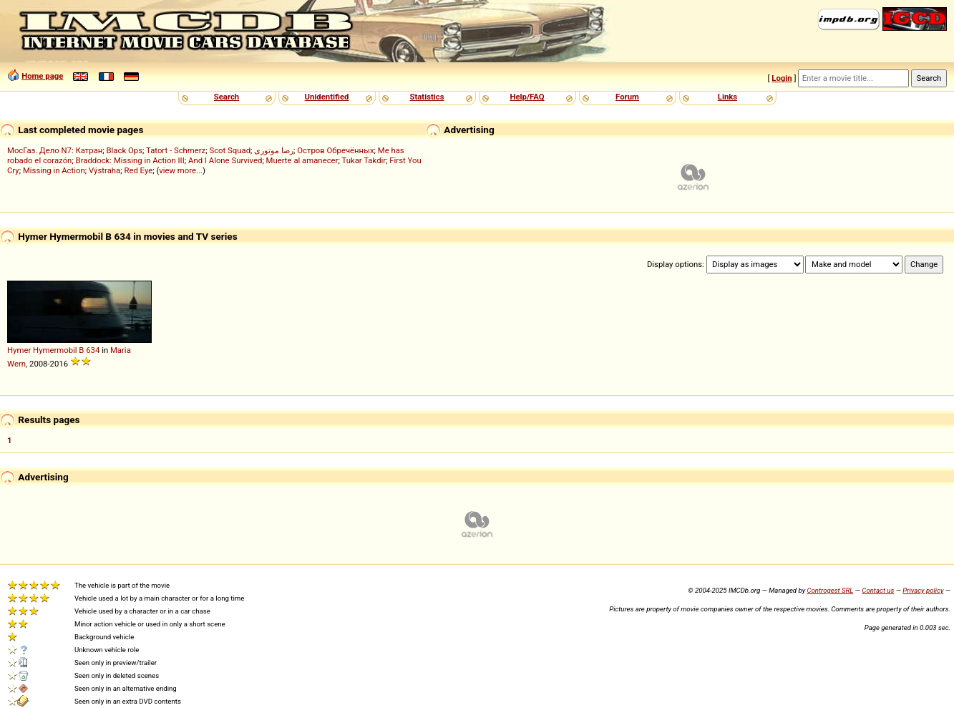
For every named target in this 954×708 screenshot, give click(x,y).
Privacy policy (922, 590)
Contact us (878, 590)
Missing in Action (54, 170)
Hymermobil (55, 350)
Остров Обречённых (335, 150)
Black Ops (124, 150)
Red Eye (138, 170)
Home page (42, 76)
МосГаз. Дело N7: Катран (54, 150)
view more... (181, 170)
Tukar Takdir (363, 160)
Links (727, 97)
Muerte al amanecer (302, 160)
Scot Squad (229, 150)
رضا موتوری (273, 150)
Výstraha (104, 170)
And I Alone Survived (225, 160)
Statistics (426, 97)
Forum (627, 97)
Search (226, 97)
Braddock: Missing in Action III (130, 160)
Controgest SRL (830, 590)
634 (92, 350)
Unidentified (327, 97)
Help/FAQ (527, 97)
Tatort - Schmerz (175, 150)
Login (782, 78)
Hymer (19, 350)
